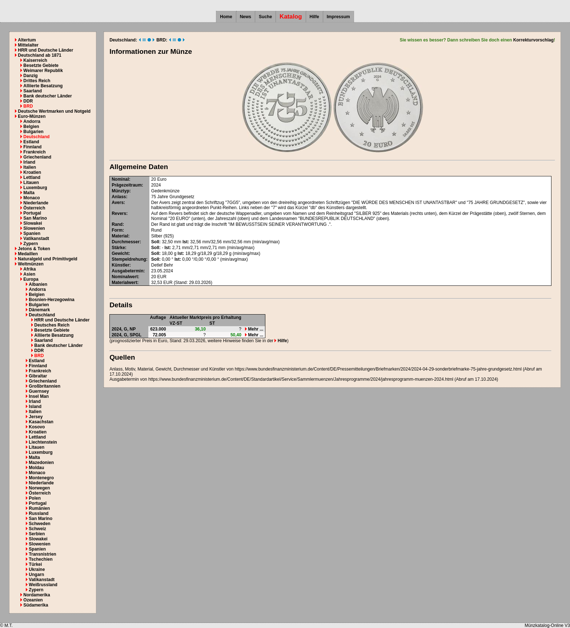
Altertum (27, 40)
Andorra (31, 121)
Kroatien (32, 172)
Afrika (29, 269)
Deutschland (36, 136)
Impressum (338, 16)
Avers (118, 202)
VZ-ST (176, 323)
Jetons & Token (34, 248)
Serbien (37, 533)
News (245, 16)
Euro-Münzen (31, 116)
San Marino (35, 218)
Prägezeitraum (127, 185)
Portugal (32, 213)
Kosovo (37, 426)
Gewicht (120, 253)
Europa (30, 279)
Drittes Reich (36, 80)
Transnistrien (42, 554)
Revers (119, 213)
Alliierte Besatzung (43, 85)
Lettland (31, 177)
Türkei (35, 564)
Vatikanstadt (36, 238)
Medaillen (28, 253)
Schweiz (37, 528)
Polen (35, 498)
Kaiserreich (35, 60)
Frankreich (34, 152)
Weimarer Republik (43, 70)
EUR (161, 276)
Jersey (36, 416)
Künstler (120, 265)
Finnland (32, 146)
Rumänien (39, 508)
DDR (28, 101)
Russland (38, 513)
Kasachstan (41, 421)
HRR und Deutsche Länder (45, 50)
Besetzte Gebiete (41, 65)
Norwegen (39, 488)
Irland (29, 162)
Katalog (291, 16)
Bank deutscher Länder (47, 96)
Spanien (31, 233)
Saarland (32, 90)
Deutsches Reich (51, 325)
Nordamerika (36, 594)
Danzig (30, 75)
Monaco (31, 197)
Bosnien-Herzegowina (51, 299)
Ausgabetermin (127, 270)
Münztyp (120, 190)
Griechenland (37, 157)
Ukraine (37, 569)
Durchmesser (126, 241)
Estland (31, 141)
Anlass (119, 196)
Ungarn (36, 574)
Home (226, 16)
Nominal (120, 179)
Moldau (36, 467)
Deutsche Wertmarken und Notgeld (54, 111)
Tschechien (40, 559)
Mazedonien (41, 462)
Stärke (118, 247)
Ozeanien (33, 600)
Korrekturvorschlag (533, 40)
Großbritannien (44, 386)
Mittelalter (28, 45)
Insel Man (39, 396)
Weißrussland (43, 584)
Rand (117, 224)
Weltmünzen (30, 264)
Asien (29, 274)
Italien (29, 167)
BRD (28, 106)
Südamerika (35, 605)
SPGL (136, 334)
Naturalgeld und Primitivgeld (47, 258)
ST (212, 323)
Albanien (38, 284)
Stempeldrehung (129, 259)
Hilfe (314, 16)
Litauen (31, 182)
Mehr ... (254, 329)
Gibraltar (38, 376)
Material (120, 236)
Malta (29, 192)
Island (35, 406)
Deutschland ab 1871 (39, 55)
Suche (265, 16)
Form (117, 230)
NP (133, 329)
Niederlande (35, 202)
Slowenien (34, 228)
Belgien (31, 126)
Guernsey (39, 391)
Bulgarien (33, 131)
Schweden (39, 523)
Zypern (30, 243)
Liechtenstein (43, 442)
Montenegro (41, 477)
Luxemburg (35, 187)
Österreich (34, 208)
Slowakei (32, 223)
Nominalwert (125, 276)
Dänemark (39, 309)
